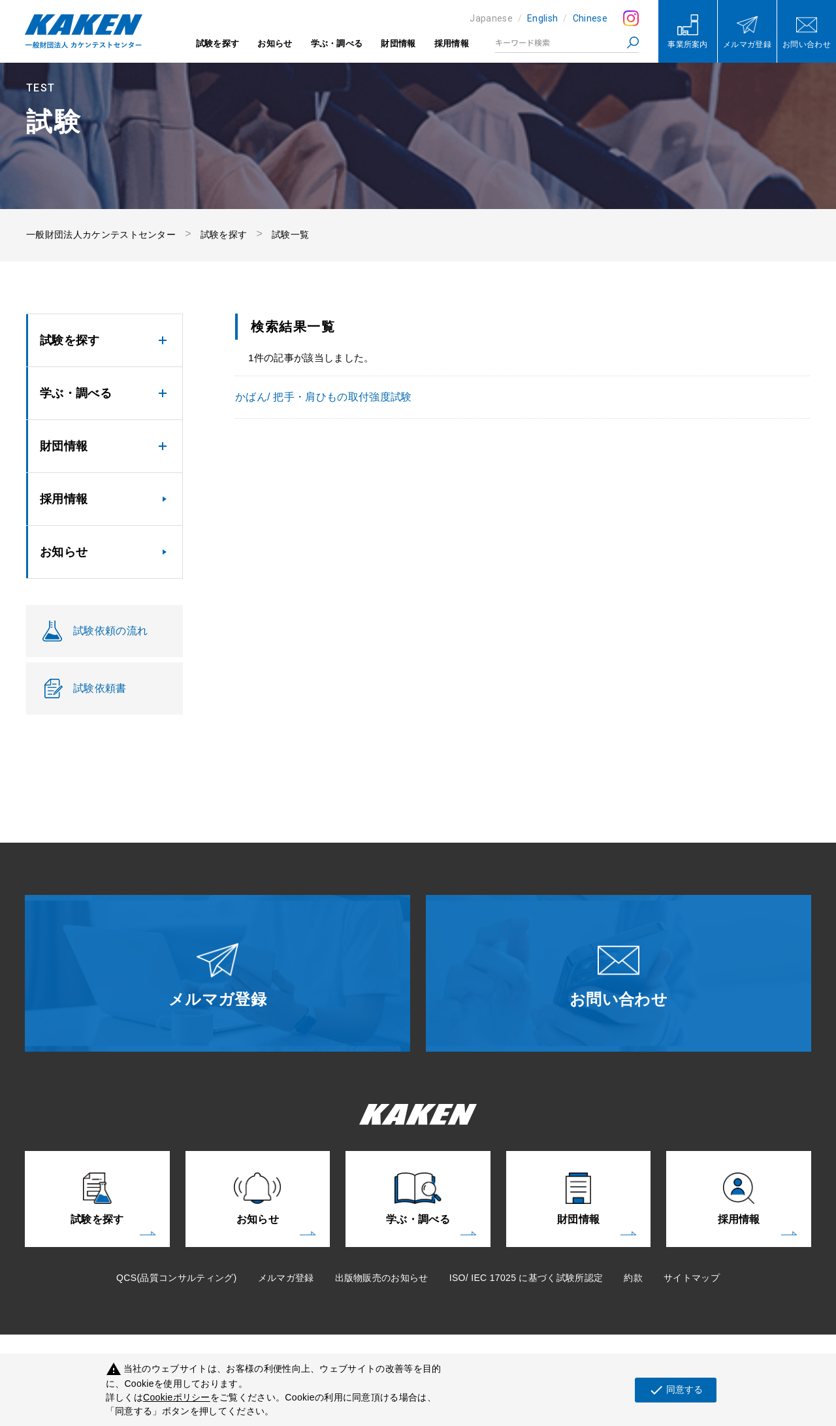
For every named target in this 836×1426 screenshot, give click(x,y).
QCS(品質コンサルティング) (176, 1277)
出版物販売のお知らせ (381, 1277)
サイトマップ (692, 1277)
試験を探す (218, 43)
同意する (676, 1390)
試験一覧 (290, 234)
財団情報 (398, 43)
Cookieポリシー (176, 1397)
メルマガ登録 (286, 1277)
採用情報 (451, 43)
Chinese (590, 18)
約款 (633, 1277)
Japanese (491, 18)
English (542, 18)
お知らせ (274, 43)
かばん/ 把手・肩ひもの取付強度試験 (323, 396)
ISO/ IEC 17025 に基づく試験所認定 (526, 1277)
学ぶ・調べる (337, 43)
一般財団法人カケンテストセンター (101, 234)
